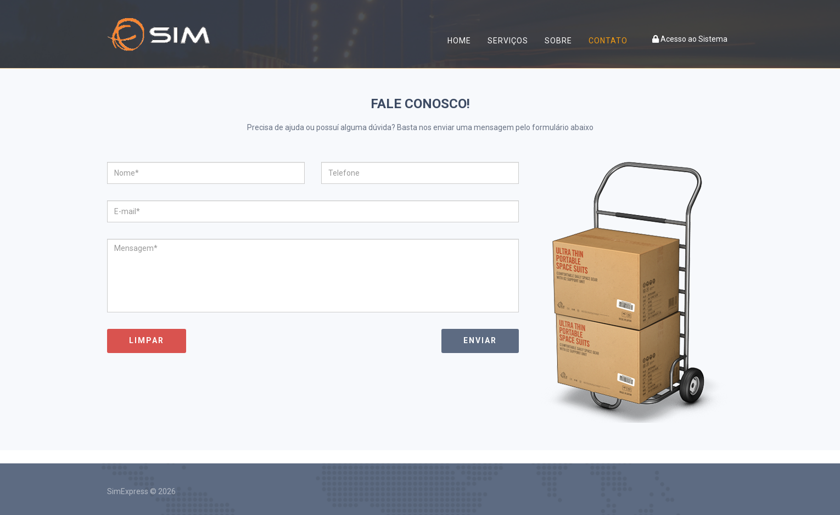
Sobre (558, 40)
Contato (608, 40)
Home (459, 40)
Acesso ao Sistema (689, 39)
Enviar (480, 340)
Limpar (146, 340)
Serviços (508, 40)
